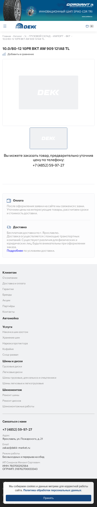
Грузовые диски (12, 366)
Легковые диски (12, 371)
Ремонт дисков (11, 400)
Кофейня (8, 348)
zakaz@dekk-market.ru (16, 447)
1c (25, 36)
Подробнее (15, 250)
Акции (6, 300)
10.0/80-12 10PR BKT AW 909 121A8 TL (23, 38)
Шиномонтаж (12, 390)
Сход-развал (10, 354)
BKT (68, 36)
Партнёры (8, 306)
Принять (48, 500)
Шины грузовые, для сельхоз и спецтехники (29, 377)
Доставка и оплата (13, 283)
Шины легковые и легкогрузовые (23, 383)
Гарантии (8, 288)
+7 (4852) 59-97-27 (48, 165)
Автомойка (10, 318)
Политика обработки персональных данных (52, 492)
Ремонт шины (10, 394)
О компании (9, 277)
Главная (6, 36)
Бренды (7, 294)
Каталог (17, 36)
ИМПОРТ (58, 36)
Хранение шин (11, 337)
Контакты (8, 311)
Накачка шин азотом (15, 331)
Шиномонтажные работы (18, 406)
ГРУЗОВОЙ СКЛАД (40, 36)
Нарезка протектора (15, 343)
